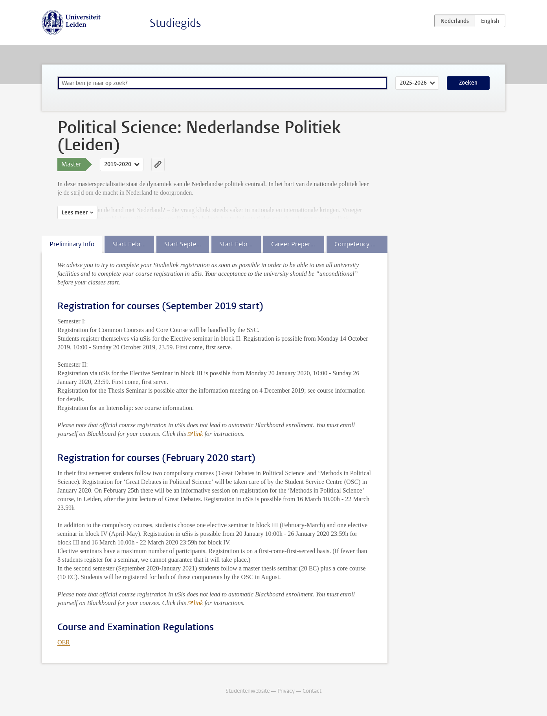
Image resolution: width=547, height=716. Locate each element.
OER (63, 642)
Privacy (286, 691)
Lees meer (75, 212)
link (198, 433)
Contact (312, 691)
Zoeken (468, 83)
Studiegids (175, 23)
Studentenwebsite (248, 691)
